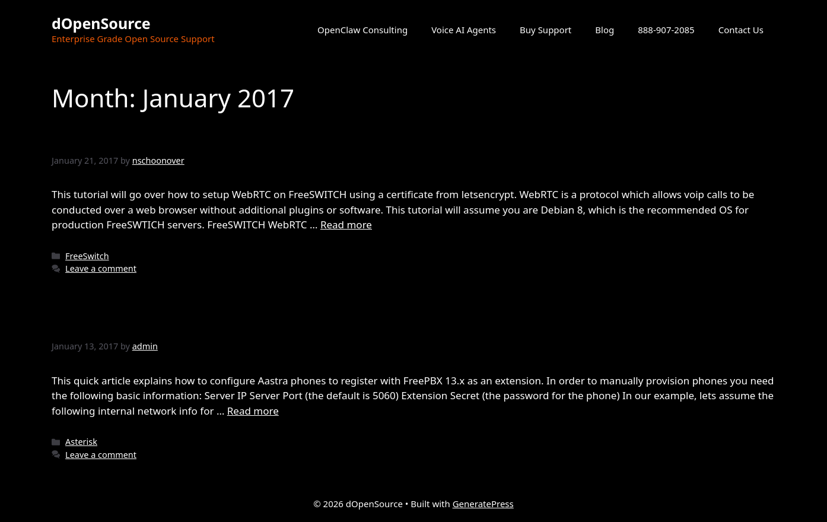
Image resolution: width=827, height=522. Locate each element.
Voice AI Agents (463, 30)
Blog (604, 30)
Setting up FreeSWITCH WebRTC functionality (270, 137)
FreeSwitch (87, 256)
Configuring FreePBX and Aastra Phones (247, 323)
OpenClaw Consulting (362, 30)
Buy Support (545, 30)
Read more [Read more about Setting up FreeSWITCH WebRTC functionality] (346, 224)
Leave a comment (100, 268)
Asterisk (81, 441)
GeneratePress (483, 504)
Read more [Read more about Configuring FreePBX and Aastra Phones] (253, 411)
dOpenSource (101, 23)
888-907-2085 (666, 30)
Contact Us (741, 30)
